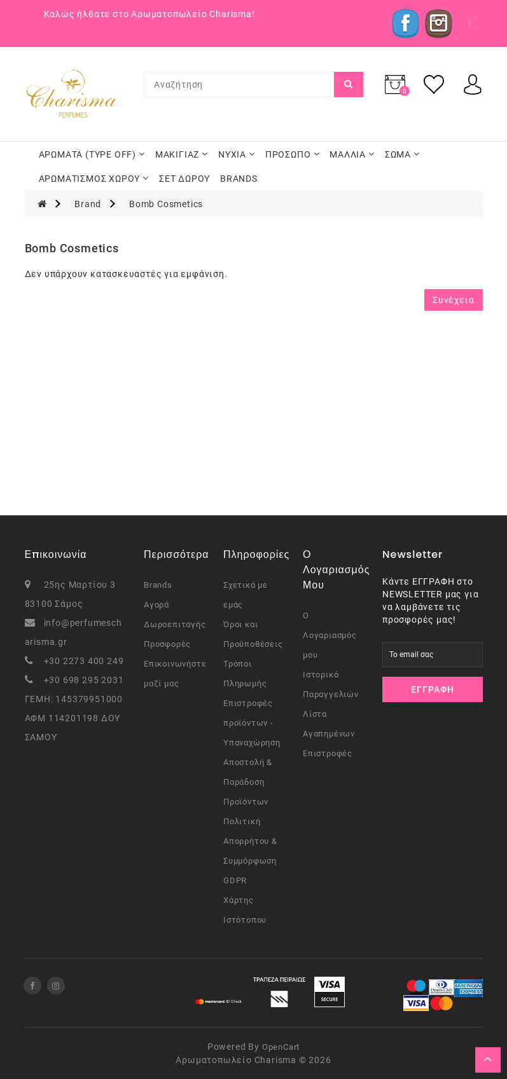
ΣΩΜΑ (402, 154)
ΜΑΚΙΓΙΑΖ (181, 154)
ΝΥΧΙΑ (236, 154)
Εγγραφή (432, 689)
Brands (158, 585)
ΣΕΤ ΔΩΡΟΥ (184, 178)
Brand (87, 204)
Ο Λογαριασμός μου (330, 635)
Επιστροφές (327, 753)
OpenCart (281, 1047)
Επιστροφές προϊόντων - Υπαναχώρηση (252, 722)
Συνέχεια (453, 300)
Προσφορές (167, 644)
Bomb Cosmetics (166, 204)
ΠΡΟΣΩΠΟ (292, 154)
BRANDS (239, 178)
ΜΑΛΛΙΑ (352, 154)
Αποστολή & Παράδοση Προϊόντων (247, 781)
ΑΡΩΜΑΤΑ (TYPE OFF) (92, 154)
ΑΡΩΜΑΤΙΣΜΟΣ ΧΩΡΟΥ (94, 178)
